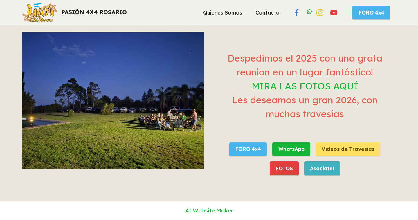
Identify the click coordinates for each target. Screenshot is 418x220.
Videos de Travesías (348, 149)
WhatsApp (291, 149)
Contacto (267, 12)
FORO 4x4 (371, 12)
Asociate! (322, 168)
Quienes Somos (222, 12)
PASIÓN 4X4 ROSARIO (94, 12)
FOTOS (284, 168)
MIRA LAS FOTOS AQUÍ (305, 86)
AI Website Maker (209, 210)
